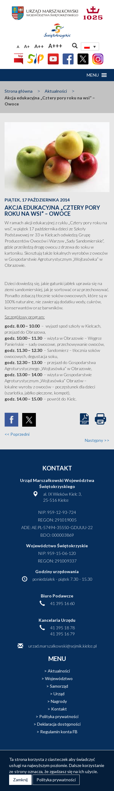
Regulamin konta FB (59, 731)
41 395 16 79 (62, 633)
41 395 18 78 (62, 627)
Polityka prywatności (58, 716)
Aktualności (56, 91)
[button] (93, 75)
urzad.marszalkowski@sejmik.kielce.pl (62, 645)
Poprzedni (17, 434)
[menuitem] (90, 46)
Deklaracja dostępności (59, 724)
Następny (97, 440)
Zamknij (20, 779)
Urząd (59, 693)
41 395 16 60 (62, 603)
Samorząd (59, 686)
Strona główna (19, 91)
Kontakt (59, 708)
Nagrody (59, 701)
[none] (90, 46)
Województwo (59, 678)
